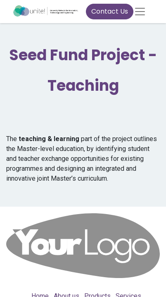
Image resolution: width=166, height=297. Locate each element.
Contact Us (109, 11)
